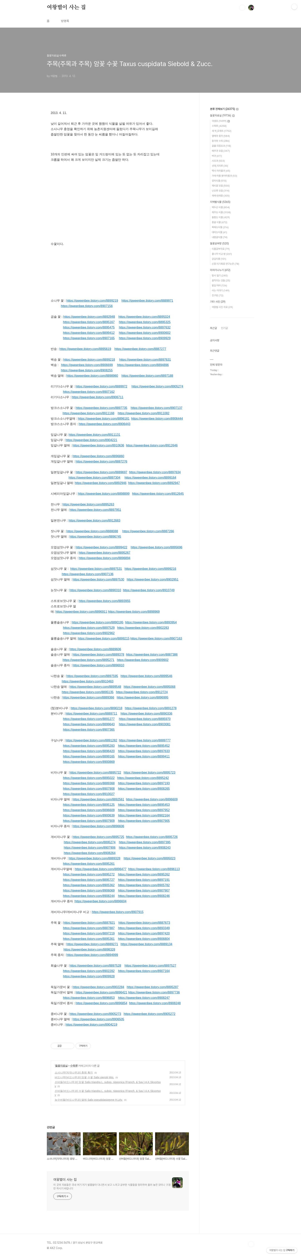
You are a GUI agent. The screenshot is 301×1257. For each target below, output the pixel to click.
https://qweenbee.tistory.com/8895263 (88, 504)
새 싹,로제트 (221, 130)
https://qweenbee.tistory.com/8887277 (140, 348)
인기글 (224, 328)
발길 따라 (219, 285)
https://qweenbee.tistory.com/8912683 (94, 520)
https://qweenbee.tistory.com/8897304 (94, 477)
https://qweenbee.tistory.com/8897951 (95, 509)
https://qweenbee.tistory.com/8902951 (152, 579)
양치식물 (219, 180)
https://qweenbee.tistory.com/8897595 (92, 676)
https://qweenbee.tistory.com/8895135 (87, 692)
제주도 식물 (221, 212)
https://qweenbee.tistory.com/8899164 (150, 477)
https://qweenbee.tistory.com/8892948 (89, 316)
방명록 (65, 21)
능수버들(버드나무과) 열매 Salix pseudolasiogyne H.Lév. (89, 1099)
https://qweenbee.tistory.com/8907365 (89, 729)
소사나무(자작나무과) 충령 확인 (74, 1072)
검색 (242, 8)
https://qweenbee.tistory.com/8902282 (89, 971)
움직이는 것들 (221, 280)
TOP (251, 1244)
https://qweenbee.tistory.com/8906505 (98, 1019)
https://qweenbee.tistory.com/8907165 (89, 338)
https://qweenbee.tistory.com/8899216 (150, 568)
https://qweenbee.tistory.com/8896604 (100, 901)
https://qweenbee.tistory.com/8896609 (152, 799)
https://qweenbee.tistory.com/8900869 (89, 761)
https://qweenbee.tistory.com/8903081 (144, 724)
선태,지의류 (220, 165)
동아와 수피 (221, 140)
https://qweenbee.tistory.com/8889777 (144, 740)
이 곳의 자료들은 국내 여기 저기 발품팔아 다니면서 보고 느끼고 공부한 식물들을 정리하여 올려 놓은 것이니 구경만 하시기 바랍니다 (111, 1186)
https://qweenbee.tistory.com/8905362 (89, 885)
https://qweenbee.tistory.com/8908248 (155, 1003)
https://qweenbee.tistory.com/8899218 (89, 359)
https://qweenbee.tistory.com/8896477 (100, 869)
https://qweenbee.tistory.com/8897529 (89, 627)
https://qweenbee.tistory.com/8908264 (89, 853)
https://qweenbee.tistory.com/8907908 (89, 788)
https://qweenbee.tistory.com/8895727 (89, 879)
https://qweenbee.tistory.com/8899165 (89, 756)
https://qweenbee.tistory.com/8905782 (144, 885)
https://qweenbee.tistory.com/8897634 (155, 472)
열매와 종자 (221, 135)
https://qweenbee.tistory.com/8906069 (89, 890)
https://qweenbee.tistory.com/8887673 (144, 922)
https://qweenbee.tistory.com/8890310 (95, 590)
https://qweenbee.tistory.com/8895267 (104, 552)
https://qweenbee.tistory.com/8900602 (144, 332)
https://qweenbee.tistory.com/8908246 (144, 896)
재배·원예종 (221, 195)
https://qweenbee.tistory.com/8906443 (104, 424)
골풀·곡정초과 (221, 145)
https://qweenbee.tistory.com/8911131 (94, 434)
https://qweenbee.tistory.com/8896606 (98, 826)
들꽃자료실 (61, 1065)
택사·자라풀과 (221, 170)
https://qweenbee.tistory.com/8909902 (143, 660)
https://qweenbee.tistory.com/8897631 (145, 359)
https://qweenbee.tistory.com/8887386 (152, 654)
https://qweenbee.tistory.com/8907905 (144, 820)
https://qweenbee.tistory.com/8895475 (89, 327)
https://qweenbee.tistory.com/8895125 (89, 804)
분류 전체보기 (224, 109)
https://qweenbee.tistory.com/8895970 (144, 719)
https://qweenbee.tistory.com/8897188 (147, 375)
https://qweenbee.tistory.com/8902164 (144, 815)
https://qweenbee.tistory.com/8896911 (81, 611)
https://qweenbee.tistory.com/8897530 (98, 579)
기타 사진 (217, 301)
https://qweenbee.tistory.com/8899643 (89, 724)
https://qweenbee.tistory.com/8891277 (89, 719)
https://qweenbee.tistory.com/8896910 (98, 665)
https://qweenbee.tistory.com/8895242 (143, 778)
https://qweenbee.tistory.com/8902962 (89, 633)
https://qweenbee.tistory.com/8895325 (144, 322)
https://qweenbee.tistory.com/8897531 (96, 568)
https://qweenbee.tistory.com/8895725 (98, 837)
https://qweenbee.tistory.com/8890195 (97, 622)
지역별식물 (220, 201)
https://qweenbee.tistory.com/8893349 (144, 928)
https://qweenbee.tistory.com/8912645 (158, 493)
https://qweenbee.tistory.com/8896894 (104, 558)
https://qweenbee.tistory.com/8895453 (144, 804)
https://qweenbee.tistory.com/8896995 (142, 697)
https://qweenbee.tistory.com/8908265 (144, 788)
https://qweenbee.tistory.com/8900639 (89, 815)
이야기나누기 (220, 270)
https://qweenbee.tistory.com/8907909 (89, 820)
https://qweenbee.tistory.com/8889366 (88, 697)
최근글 (213, 328)
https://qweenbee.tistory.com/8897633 (144, 751)
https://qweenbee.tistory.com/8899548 (95, 686)
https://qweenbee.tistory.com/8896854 (101, 1003)
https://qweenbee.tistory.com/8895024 (144, 316)
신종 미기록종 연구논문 (225, 263)
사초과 (218, 160)
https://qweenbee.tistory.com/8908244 (89, 896)
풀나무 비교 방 (222, 253)
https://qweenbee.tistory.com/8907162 (89, 391)
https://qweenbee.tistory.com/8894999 (92, 954)
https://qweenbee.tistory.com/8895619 (85, 348)
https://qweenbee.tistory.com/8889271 (92, 944)
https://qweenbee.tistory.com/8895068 (149, 686)
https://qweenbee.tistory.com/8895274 (89, 842)
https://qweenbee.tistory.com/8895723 (149, 772)
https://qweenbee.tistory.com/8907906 (89, 847)
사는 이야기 (220, 290)
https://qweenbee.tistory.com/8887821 (89, 922)
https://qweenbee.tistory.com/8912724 (142, 692)
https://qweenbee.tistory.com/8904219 (91, 1024)
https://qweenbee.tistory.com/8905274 (157, 386)
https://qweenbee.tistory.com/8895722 (95, 772)
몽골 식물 (219, 222)
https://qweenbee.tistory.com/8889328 (94, 858)
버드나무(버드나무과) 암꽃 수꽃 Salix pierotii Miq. (84, 1077)
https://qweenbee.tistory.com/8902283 (143, 627)
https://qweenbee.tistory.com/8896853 (89, 997)
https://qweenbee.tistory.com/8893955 (104, 601)
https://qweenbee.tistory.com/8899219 (92, 300)
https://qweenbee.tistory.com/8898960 (92, 375)
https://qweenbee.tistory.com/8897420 (144, 933)
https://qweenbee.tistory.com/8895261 (89, 863)
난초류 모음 (220, 190)
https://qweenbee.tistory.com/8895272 (89, 874)
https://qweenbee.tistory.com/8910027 (89, 794)
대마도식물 (219, 232)
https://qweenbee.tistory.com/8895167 (89, 322)
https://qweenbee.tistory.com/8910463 (87, 681)
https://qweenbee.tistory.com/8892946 (100, 483)
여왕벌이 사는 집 (66, 7)
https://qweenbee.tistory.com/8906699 (87, 365)
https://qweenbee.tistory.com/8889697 (101, 472)
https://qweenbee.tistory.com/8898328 (89, 949)
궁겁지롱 (219, 258)
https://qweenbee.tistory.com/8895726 (152, 837)
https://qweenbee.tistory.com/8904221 (91, 440)
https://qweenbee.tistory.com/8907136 (87, 574)
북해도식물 (220, 227)
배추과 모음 (221, 150)
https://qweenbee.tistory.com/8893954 (151, 622)
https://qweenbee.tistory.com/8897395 (144, 842)
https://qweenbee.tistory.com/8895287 (152, 987)
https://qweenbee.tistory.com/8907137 (156, 407)
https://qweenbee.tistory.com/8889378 (98, 654)
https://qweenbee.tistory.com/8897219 (89, 933)
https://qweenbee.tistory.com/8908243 (144, 847)
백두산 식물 (221, 207)
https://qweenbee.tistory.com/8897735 (101, 407)
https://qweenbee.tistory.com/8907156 (86, 306)
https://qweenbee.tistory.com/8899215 (103, 638)
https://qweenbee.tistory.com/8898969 (134, 611)
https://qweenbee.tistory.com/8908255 (86, 370)
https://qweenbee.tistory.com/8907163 (156, 638)
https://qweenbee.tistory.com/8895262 (144, 874)
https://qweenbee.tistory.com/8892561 (98, 799)
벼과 (217, 155)
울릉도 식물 (221, 217)
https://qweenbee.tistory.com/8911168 (88, 413)
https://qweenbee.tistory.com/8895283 (89, 745)
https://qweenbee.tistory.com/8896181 (103, 418)
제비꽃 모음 (221, 185)
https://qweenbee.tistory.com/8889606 (95, 649)
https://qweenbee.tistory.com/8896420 (89, 751)
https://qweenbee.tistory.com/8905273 (95, 1013)
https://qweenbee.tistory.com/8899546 (146, 676)
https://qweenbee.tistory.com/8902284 (98, 987)
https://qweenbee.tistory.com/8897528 (95, 965)
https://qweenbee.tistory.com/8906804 (144, 938)
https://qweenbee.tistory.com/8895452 (144, 745)
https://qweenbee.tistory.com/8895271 (88, 660)
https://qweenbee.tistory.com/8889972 (101, 386)
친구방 (217, 295)
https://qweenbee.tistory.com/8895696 (156, 547)
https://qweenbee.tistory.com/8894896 (143, 365)
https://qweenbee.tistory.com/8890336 (146, 713)
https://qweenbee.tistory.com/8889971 (147, 300)
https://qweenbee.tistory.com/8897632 (144, 327)
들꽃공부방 (219, 243)
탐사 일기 (220, 275)
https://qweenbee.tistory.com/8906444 (157, 418)
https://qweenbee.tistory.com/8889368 (89, 783)
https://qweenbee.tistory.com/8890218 (96, 708)
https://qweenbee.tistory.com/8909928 (89, 976)
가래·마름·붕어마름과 (224, 175)
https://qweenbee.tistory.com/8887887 (89, 928)
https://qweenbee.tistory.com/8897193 (144, 783)
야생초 (221, 121)
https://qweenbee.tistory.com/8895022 (89, 778)
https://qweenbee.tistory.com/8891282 (91, 740)
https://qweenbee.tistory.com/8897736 (154, 992)
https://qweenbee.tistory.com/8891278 (151, 708)
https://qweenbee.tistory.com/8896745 (95, 536)
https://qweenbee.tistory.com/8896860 (98, 456)
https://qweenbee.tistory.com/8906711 (97, 397)
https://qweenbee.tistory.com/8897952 (144, 810)
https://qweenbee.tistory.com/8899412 (89, 332)
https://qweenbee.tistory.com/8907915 (117, 912)
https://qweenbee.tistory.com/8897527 (150, 965)
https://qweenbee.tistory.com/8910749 (148, 590)
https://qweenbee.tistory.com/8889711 (91, 713)
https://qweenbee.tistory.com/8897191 (144, 879)
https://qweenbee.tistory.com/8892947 (154, 483)
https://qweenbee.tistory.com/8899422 (101, 547)
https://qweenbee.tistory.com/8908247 (144, 997)
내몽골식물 (219, 237)
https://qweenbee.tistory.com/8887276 (101, 461)
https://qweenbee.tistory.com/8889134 (146, 944)
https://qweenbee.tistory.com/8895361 (89, 938)
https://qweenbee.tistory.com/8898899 (103, 493)
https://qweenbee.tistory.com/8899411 (144, 756)
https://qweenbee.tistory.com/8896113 (154, 869)
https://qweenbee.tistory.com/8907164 (144, 971)
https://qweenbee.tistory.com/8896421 (101, 992)
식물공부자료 (221, 248)
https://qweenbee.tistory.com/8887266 (148, 531)
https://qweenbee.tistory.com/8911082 (143, 413)
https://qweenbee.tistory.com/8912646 (152, 445)
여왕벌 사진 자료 (222, 307)
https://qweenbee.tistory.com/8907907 (144, 890)
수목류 (74, 1065)
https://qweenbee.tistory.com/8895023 (149, 858)
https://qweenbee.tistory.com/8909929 (144, 338)
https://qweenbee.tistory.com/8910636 (98, 445)
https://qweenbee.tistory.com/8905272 (149, 1013)
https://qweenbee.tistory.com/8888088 (92, 531)
